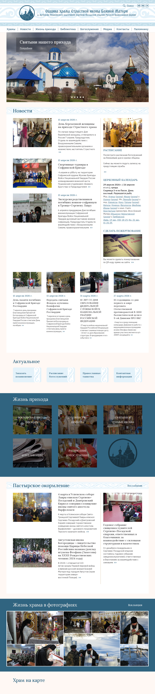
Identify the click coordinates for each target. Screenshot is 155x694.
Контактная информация (124, 375)
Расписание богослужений (58, 375)
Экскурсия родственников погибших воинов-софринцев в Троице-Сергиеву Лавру (77, 202)
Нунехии (115, 205)
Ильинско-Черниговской (123, 214)
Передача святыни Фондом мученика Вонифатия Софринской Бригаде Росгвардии (59, 306)
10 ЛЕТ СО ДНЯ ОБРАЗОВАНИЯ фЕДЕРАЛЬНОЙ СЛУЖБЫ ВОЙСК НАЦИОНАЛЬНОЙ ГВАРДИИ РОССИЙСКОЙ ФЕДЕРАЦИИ (90, 310)
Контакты (122, 29)
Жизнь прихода (45, 29)
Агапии (111, 196)
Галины (127, 202)
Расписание (112, 150)
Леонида (127, 199)
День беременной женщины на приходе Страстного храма (77, 125)
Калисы (106, 205)
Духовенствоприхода (77, 420)
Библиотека (68, 29)
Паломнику (141, 29)
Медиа (107, 29)
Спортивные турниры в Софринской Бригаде (73, 166)
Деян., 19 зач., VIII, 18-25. (115, 220)
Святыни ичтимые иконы (123, 420)
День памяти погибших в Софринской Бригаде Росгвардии (27, 302)
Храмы (11, 29)
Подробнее (26, 48)
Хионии (106, 199)
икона (119, 196)
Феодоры (136, 205)
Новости (25, 29)
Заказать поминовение (24, 375)
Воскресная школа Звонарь (32, 420)
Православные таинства (92, 375)
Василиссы (125, 205)
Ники (120, 202)
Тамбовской (118, 216)
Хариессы (112, 202)
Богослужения (89, 29)
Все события (134, 485)
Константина (109, 211)
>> (59, 152)
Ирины (127, 196)
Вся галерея (135, 604)
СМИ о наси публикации (32, 453)
